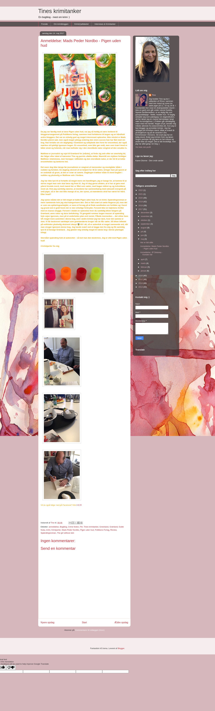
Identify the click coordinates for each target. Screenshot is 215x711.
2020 (140, 198)
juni (142, 235)
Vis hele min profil (143, 147)
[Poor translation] (11, 667)
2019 (140, 201)
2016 (140, 275)
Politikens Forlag (102, 530)
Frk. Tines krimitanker (89, 527)
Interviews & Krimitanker (105, 24)
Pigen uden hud (87, 530)
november (145, 216)
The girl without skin (65, 533)
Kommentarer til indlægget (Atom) (90, 630)
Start (84, 622)
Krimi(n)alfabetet (81, 24)
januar (144, 271)
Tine (154, 95)
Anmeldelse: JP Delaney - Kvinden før (151, 253)
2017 (140, 209)
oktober (144, 220)
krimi (48, 530)
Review (113, 530)
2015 (140, 279)
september (145, 224)
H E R (79, 505)
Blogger (121, 648)
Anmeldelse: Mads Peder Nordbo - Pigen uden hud (154, 247)
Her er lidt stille (146, 242)
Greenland (104, 527)
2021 (140, 194)
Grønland (114, 527)
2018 (140, 205)
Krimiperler (56, 530)
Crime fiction (73, 527)
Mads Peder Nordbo (70, 530)
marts (143, 263)
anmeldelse (54, 527)
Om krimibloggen (61, 24)
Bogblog (63, 527)
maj (143, 239)
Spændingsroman (48, 533)
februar (144, 267)
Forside (44, 24)
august (144, 228)
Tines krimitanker (59, 11)
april (143, 259)
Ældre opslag (121, 622)
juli (142, 231)
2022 (140, 190)
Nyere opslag (47, 622)
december (145, 212)
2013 (140, 287)
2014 (140, 283)
